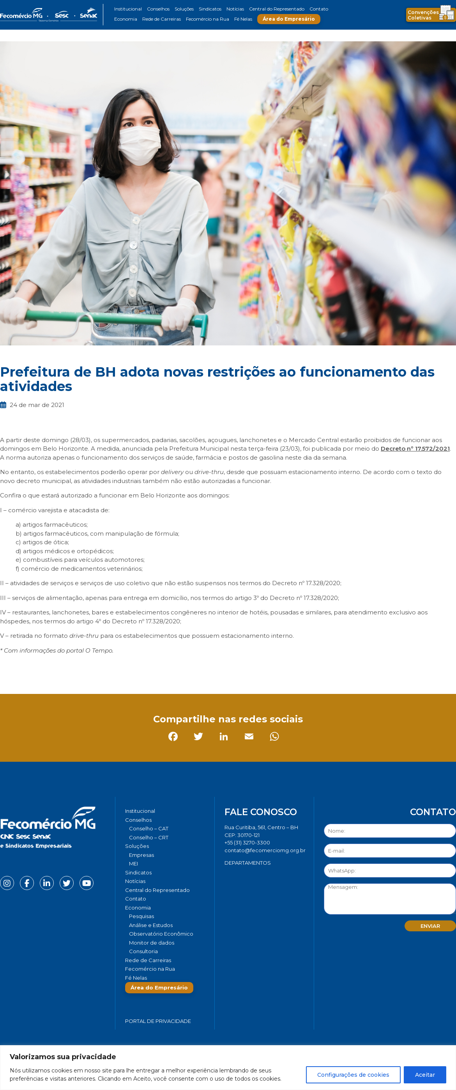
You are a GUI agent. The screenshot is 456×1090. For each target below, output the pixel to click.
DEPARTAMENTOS (247, 863)
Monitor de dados (151, 943)
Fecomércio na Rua (207, 19)
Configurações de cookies (353, 1074)
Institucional (128, 9)
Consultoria (143, 951)
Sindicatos (210, 9)
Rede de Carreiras (161, 19)
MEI (133, 863)
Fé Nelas (243, 19)
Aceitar (425, 1074)
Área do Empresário (289, 19)
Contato (318, 9)
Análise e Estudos (151, 925)
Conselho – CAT (148, 828)
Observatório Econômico (161, 934)
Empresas (141, 855)
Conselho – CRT (148, 837)
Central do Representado (276, 9)
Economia (125, 19)
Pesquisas (141, 916)
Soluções (184, 9)
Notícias (235, 9)
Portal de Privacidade (158, 1021)
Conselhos (158, 9)
